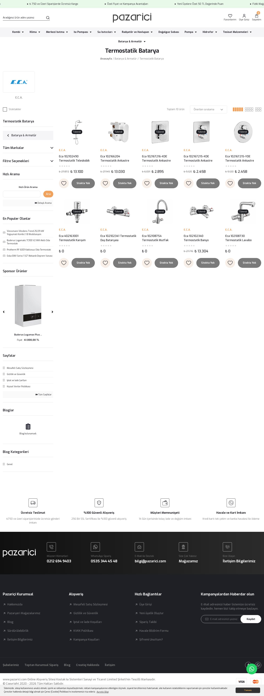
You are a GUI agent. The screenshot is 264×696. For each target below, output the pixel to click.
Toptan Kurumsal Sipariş (41, 665)
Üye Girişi (145, 604)
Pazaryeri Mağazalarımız (23, 613)
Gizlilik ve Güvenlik (85, 613)
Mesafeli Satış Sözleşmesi (90, 604)
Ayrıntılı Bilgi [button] (103, 692)
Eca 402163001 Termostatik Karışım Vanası (72, 238)
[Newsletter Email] (231, 619)
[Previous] (4, 312)
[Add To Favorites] (64, 183)
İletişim (110, 665)
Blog (10, 622)
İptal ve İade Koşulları (87, 622)
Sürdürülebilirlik (17, 631)
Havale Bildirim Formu (153, 631)
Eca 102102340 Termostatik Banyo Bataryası (196, 238)
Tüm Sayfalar (44, 394)
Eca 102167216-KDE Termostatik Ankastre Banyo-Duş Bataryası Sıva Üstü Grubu (158, 159)
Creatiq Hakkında (87, 665)
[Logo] (132, 17)
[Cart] (256, 17)
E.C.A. (62, 150)
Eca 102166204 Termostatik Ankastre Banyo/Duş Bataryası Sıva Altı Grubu (117, 159)
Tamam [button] (248, 690)
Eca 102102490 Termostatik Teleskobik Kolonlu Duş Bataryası (74, 159)
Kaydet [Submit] (251, 619)
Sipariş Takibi (148, 622)
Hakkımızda (14, 604)
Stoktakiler (15, 109)
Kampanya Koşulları (86, 639)
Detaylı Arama (43, 203)
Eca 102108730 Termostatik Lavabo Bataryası (238, 238)
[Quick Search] (21, 194)
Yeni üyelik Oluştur (151, 613)
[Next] (52, 312)
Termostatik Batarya (152, 58)
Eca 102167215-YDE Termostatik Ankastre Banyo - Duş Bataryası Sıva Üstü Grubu (242, 159)
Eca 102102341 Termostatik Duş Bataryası (118, 238)
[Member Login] (244, 17)
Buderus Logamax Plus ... (28, 334)
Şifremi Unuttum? (151, 639)
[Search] (26, 18)
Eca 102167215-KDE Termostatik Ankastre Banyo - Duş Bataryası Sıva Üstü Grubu (201, 159)
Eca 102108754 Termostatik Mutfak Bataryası (155, 238)
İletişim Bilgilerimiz (20, 639)
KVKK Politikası (83, 631)
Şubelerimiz (11, 665)
